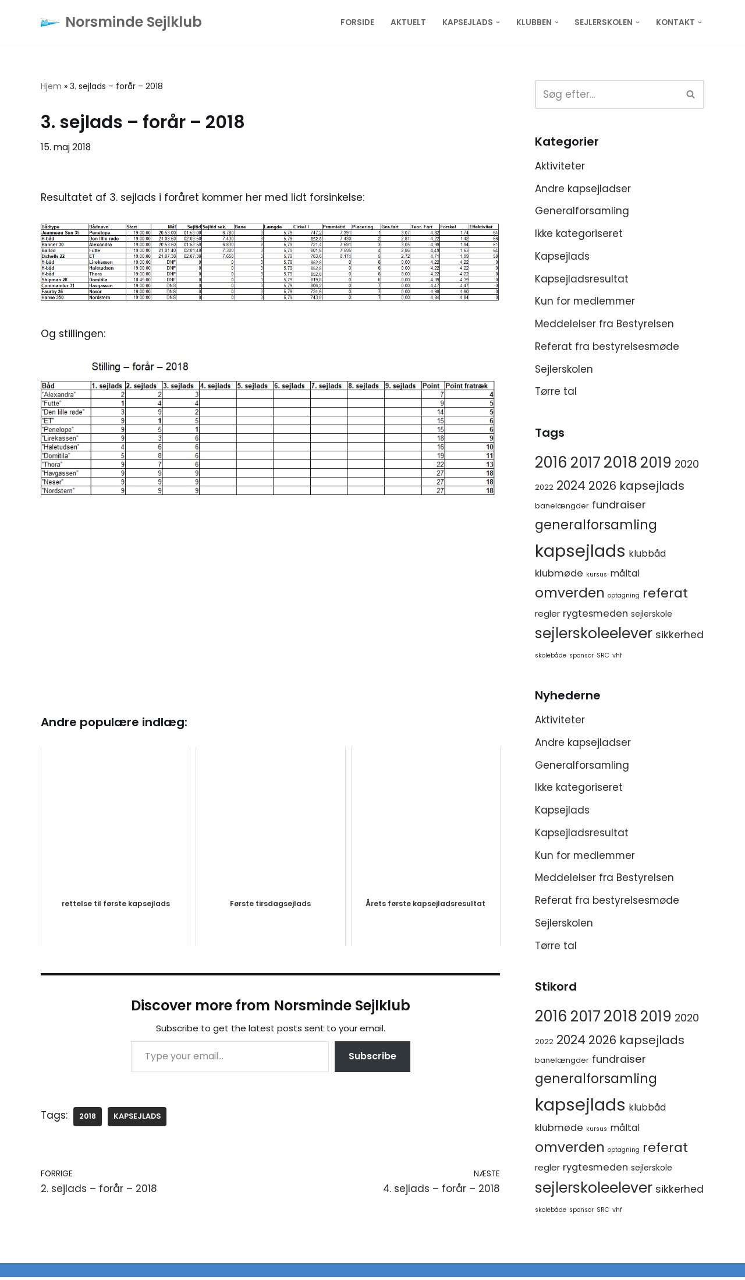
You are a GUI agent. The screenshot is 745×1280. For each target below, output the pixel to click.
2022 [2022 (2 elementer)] (544, 488)
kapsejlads (137, 1117)
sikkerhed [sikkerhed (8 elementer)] (679, 636)
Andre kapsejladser (583, 189)
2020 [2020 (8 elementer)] (687, 465)
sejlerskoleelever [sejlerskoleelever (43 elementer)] (593, 634)
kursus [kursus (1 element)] (596, 575)
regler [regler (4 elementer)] (547, 614)
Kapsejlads (562, 256)
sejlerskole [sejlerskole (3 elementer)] (651, 614)
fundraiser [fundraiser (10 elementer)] (619, 505)
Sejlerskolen (564, 370)
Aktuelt (408, 22)
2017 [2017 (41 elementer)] (585, 464)
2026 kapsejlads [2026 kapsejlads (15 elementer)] (636, 487)
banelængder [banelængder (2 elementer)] (562, 507)
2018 (88, 1117)
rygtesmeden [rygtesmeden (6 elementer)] (595, 614)
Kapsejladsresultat (582, 279)
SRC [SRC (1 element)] (603, 656)
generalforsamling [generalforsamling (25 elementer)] (596, 526)
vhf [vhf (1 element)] (617, 656)
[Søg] (606, 94)
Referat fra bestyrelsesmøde (607, 347)
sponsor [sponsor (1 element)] (581, 656)
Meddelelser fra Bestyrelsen (604, 324)
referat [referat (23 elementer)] (665, 594)
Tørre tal (556, 392)
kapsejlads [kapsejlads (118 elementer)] (580, 551)
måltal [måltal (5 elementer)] (625, 574)
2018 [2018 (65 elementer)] (620, 463)
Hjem (51, 86)
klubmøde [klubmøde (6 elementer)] (559, 574)
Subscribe (372, 1057)
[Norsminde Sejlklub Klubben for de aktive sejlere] (121, 22)
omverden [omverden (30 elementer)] (570, 594)
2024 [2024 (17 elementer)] (571, 486)
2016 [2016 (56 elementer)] (551, 463)
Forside (357, 22)
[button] (498, 22)
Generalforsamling (582, 211)
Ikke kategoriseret (579, 234)
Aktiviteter (560, 166)
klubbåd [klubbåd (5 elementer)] (647, 554)
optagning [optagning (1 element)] (624, 596)
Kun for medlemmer (586, 302)
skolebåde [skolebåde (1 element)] (550, 656)
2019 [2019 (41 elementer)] (656, 464)
